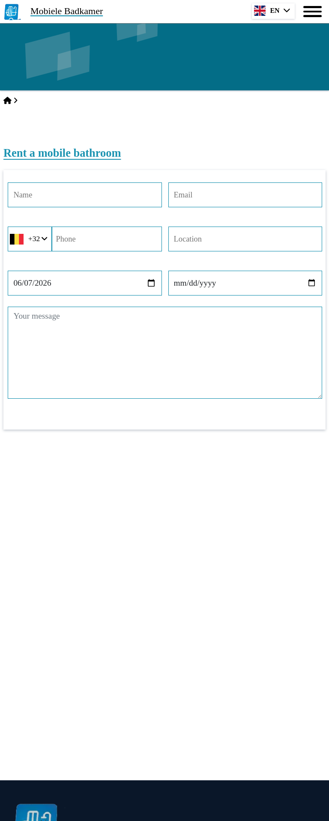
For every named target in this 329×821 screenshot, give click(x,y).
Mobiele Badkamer (66, 11)
